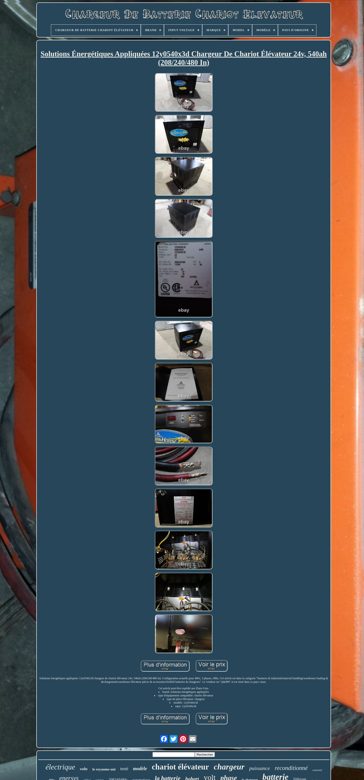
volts (83, 769)
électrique (60, 767)
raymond (317, 770)
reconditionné (291, 768)
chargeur (229, 766)
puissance (259, 768)
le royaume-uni (103, 769)
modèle (140, 768)
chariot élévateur (180, 767)
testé (124, 768)
